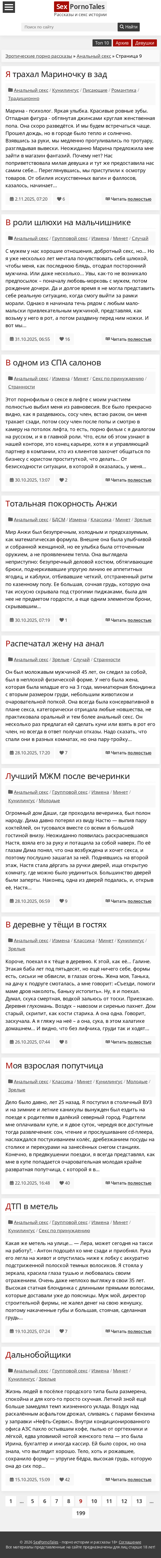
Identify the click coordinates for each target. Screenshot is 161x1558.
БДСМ (58, 519)
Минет (120, 238)
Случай (140, 238)
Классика (101, 519)
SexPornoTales (45, 1542)
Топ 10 (102, 43)
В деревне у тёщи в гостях (56, 924)
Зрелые (142, 519)
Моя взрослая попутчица (54, 1065)
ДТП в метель (31, 1206)
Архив (122, 43)
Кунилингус (65, 90)
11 (109, 1501)
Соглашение (130, 1542)
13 (139, 1501)
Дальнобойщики (38, 1354)
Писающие (95, 90)
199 (80, 1513)
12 (124, 1501)
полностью (139, 199)
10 (94, 1501)
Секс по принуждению (118, 378)
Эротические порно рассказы (38, 56)
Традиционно (23, 98)
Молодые (49, 800)
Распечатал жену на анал (54, 643)
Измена (100, 238)
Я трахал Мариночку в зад (56, 74)
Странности (21, 386)
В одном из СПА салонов (53, 362)
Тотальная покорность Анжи (61, 503)
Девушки (144, 43)
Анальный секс (94, 56)
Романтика (123, 90)
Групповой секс (70, 238)
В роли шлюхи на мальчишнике (68, 222)
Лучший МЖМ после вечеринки (67, 775)
